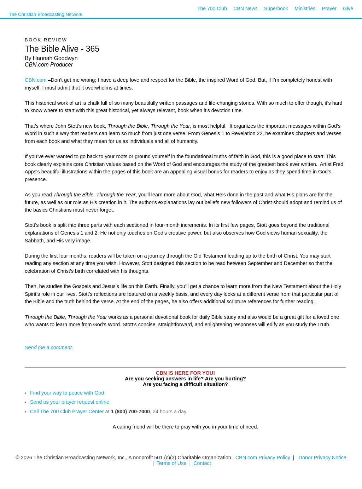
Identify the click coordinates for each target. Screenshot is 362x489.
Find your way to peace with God (67, 393)
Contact (202, 463)
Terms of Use (172, 463)
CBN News (245, 8)
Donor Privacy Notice (322, 457)
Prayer (329, 8)
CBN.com (36, 80)
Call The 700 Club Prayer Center (67, 411)
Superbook (276, 8)
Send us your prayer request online (69, 402)
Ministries (304, 8)
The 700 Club (212, 8)
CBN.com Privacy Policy (262, 457)
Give (348, 8)
